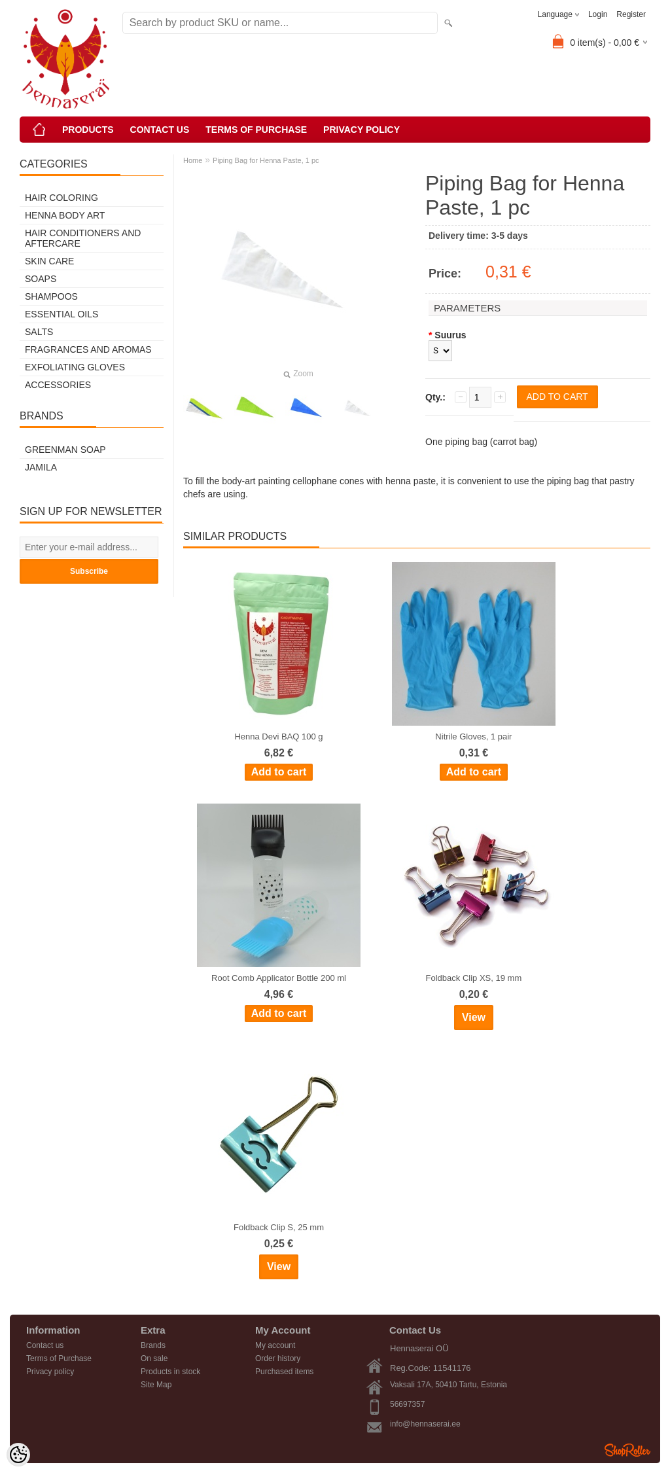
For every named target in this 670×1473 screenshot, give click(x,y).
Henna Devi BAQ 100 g (278, 736)
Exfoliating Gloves (75, 367)
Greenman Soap (65, 449)
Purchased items (284, 1371)
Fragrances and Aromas (88, 349)
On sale (154, 1358)
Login (597, 14)
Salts (39, 332)
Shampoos (51, 296)
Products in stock (170, 1371)
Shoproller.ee (627, 1450)
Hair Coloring (61, 197)
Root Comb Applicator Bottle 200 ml (278, 978)
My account (275, 1345)
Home (192, 160)
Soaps (40, 279)
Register (631, 14)
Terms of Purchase (256, 129)
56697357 (407, 1404)
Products (88, 129)
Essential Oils (61, 314)
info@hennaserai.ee (425, 1424)
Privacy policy (361, 129)
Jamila (41, 467)
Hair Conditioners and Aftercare (83, 238)
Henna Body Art (65, 215)
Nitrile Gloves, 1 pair (473, 736)
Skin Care (49, 261)
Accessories (58, 385)
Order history (277, 1358)
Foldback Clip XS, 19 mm (474, 978)
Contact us (160, 129)
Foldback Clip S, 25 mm (279, 1227)
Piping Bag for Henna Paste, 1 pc (266, 160)
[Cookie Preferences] (18, 1454)
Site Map (156, 1384)
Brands (153, 1345)
